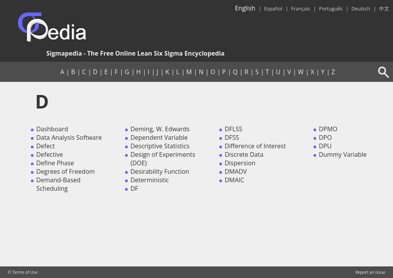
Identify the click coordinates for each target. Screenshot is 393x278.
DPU (325, 146)
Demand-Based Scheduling (58, 184)
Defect (45, 146)
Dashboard (52, 129)
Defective (49, 154)
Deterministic (149, 180)
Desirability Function (159, 171)
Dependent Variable (159, 137)
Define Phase (55, 163)
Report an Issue (370, 272)
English (245, 8)
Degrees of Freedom (65, 171)
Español (273, 8)
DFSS (232, 137)
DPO (325, 137)
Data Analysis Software (69, 137)
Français (300, 8)
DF (134, 188)
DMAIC (234, 180)
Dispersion (240, 163)
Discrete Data (244, 154)
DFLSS (233, 129)
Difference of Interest (255, 146)
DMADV (236, 171)
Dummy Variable (343, 154)
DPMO (328, 129)
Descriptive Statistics (160, 146)
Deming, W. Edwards (160, 129)
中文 (384, 8)
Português (330, 8)
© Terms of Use (22, 272)
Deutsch (360, 8)
